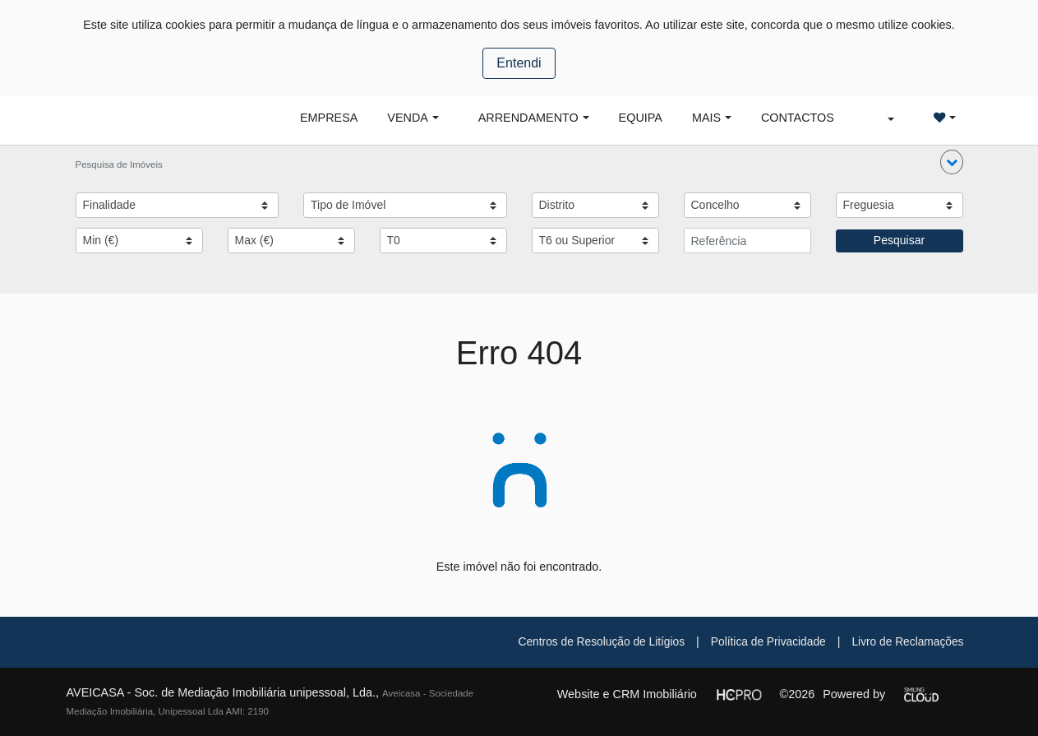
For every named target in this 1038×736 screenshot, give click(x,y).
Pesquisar (899, 240)
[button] (951, 162)
